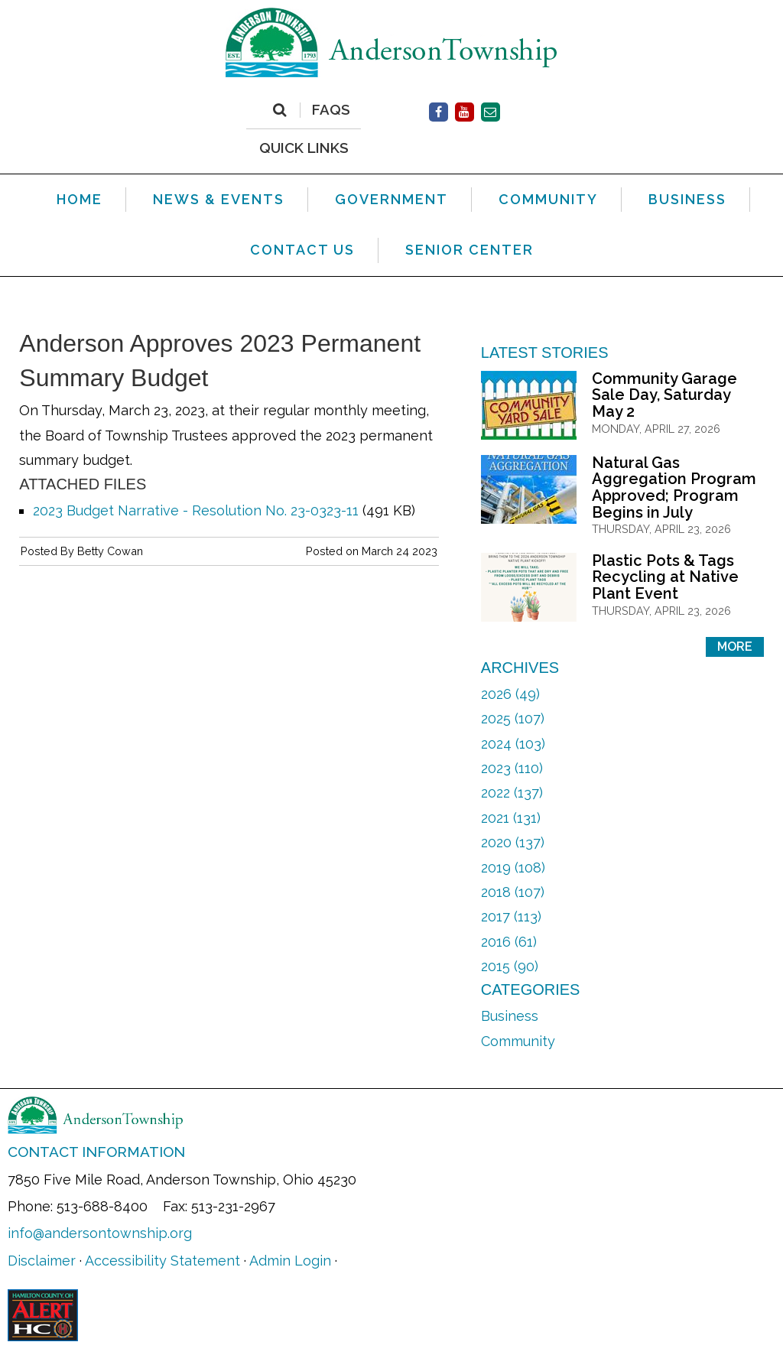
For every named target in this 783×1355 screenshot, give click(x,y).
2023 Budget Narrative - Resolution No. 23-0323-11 (196, 510)
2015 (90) (509, 966)
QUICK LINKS (304, 147)
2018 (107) (512, 892)
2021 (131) (511, 818)
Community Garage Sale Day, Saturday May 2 (664, 395)
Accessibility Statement (162, 1261)
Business (509, 1016)
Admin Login (290, 1261)
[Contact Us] (490, 112)
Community (518, 1041)
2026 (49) (510, 694)
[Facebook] (438, 112)
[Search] (279, 110)
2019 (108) (513, 867)
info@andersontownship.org (100, 1233)
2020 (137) (512, 842)
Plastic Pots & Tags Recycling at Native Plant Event (665, 577)
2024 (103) (513, 744)
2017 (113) (511, 916)
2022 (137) (512, 793)
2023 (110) (512, 768)
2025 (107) (512, 718)
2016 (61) (509, 942)
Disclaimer (42, 1261)
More (734, 646)
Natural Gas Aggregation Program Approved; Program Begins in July (674, 487)
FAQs (331, 110)
